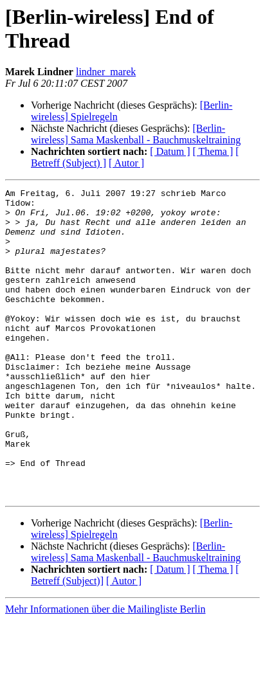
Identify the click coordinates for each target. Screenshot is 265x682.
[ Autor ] (126, 162)
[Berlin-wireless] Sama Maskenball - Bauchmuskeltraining (136, 134)
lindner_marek (106, 71)
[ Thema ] (213, 151)
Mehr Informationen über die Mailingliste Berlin (105, 670)
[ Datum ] (170, 151)
